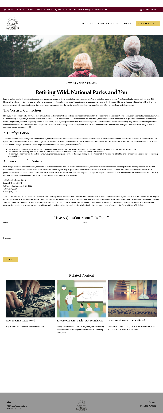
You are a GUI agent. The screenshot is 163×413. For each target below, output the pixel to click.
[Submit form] (10, 252)
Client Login (148, 2)
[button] (87, 16)
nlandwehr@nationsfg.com (90, 2)
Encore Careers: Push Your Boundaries (80, 313)
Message (7, 230)
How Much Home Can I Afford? (126, 313)
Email (85, 215)
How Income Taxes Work (20, 313)
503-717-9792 (63, 2)
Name (5, 215)
